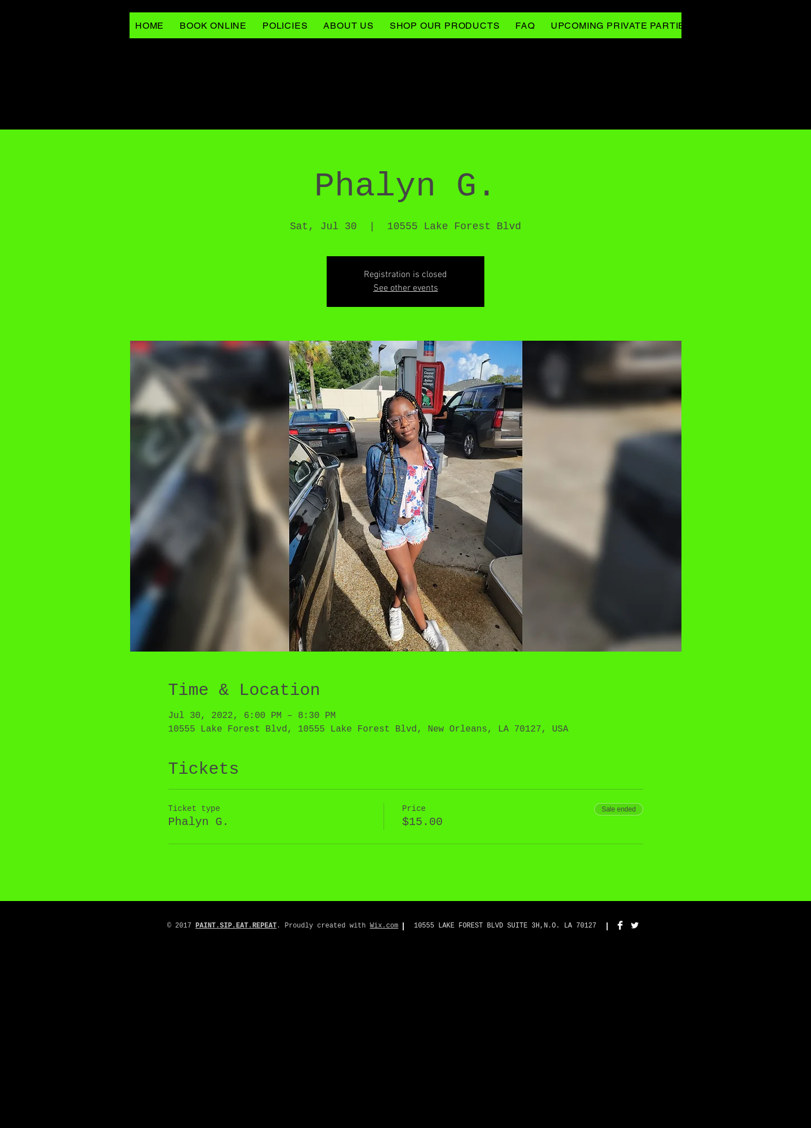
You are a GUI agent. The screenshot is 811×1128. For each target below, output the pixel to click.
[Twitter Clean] (634, 925)
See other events (405, 288)
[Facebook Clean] (620, 925)
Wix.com (384, 926)
